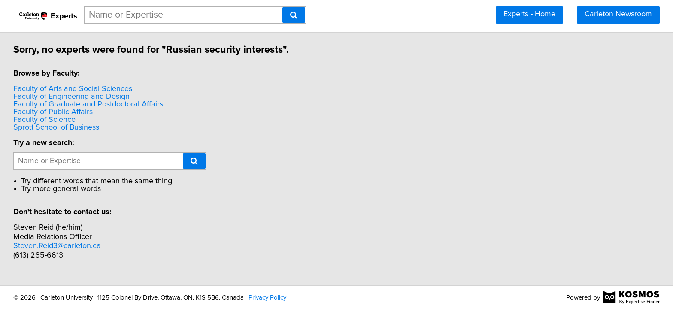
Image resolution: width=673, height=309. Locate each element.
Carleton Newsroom (618, 14)
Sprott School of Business (57, 127)
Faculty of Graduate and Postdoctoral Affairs (89, 104)
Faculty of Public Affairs (54, 112)
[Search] (293, 15)
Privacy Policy (267, 297)
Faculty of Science (46, 120)
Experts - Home (529, 14)
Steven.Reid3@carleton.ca (58, 246)
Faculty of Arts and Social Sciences (74, 89)
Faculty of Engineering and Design (73, 96)
